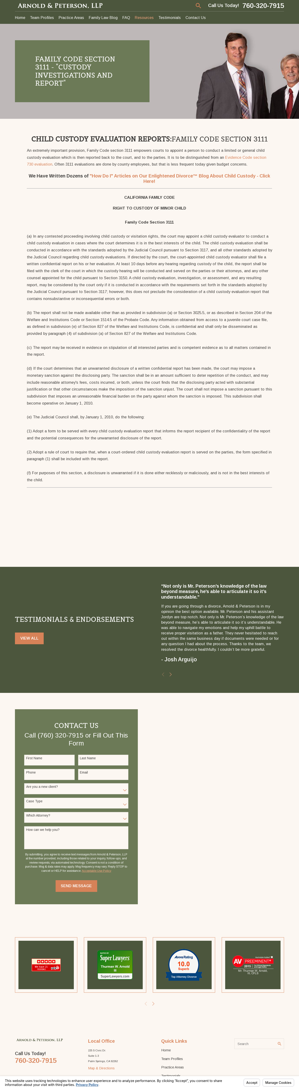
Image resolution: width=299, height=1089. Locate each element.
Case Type (34, 801)
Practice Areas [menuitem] (71, 17)
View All (29, 638)
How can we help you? (43, 830)
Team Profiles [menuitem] (42, 17)
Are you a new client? (42, 787)
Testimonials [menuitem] (169, 17)
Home (166, 1050)
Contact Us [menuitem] (195, 17)
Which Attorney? (38, 815)
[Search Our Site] (279, 1044)
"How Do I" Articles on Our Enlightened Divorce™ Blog (150, 175)
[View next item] (171, 675)
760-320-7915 (263, 5)
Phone (31, 772)
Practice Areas (172, 1067)
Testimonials (171, 1076)
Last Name (88, 758)
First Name (34, 758)
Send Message (76, 886)
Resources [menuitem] (144, 17)
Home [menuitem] (20, 17)
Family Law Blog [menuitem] (103, 17)
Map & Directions (101, 1068)
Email (84, 772)
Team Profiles (172, 1059)
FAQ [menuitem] (126, 17)
